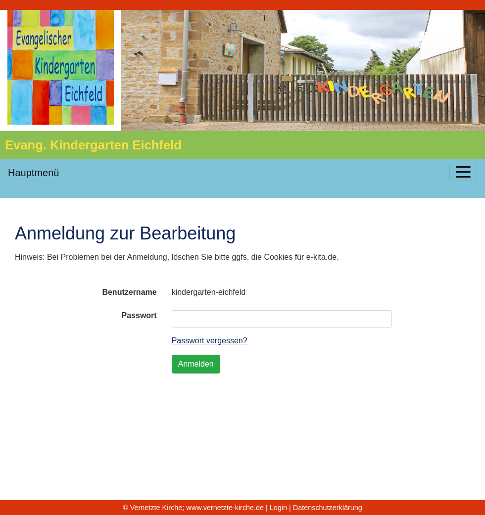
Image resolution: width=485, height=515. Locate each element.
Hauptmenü (33, 172)
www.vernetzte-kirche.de (225, 508)
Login (278, 508)
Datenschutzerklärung (327, 508)
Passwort (139, 315)
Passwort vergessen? (209, 340)
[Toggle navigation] (463, 172)
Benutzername (129, 292)
